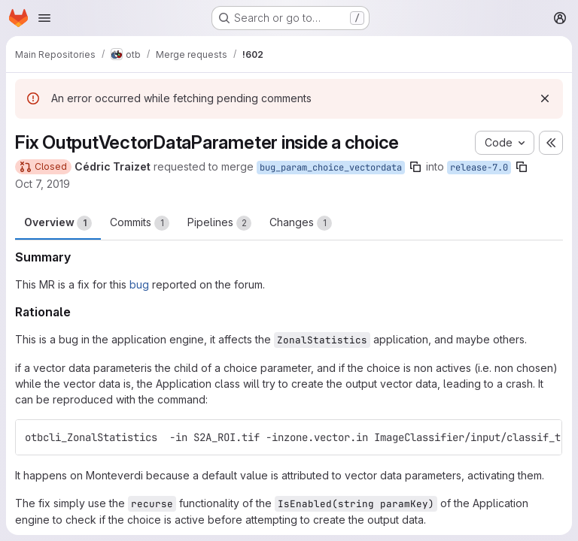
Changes (300, 223)
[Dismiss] (545, 98)
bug (139, 284)
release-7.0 (479, 168)
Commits (139, 223)
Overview (58, 223)
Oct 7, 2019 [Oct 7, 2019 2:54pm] (42, 183)
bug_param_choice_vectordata (331, 168)
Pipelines (219, 223)
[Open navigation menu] (44, 18)
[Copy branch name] (415, 167)
